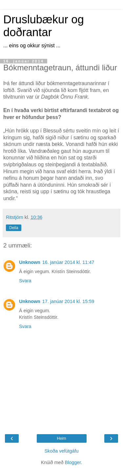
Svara (25, 280)
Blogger (73, 462)
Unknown (29, 262)
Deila (13, 227)
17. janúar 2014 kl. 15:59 (68, 301)
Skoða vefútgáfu (61, 451)
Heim (61, 438)
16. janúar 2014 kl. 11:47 (68, 262)
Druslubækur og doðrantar (43, 25)
